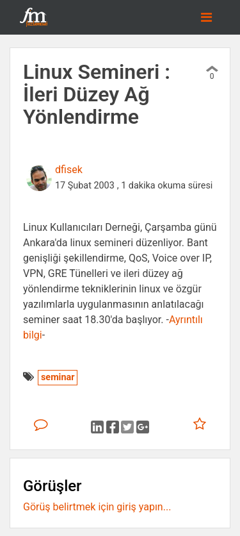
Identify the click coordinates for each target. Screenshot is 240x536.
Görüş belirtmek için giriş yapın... (97, 507)
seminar (57, 377)
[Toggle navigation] (206, 17)
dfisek (69, 169)
